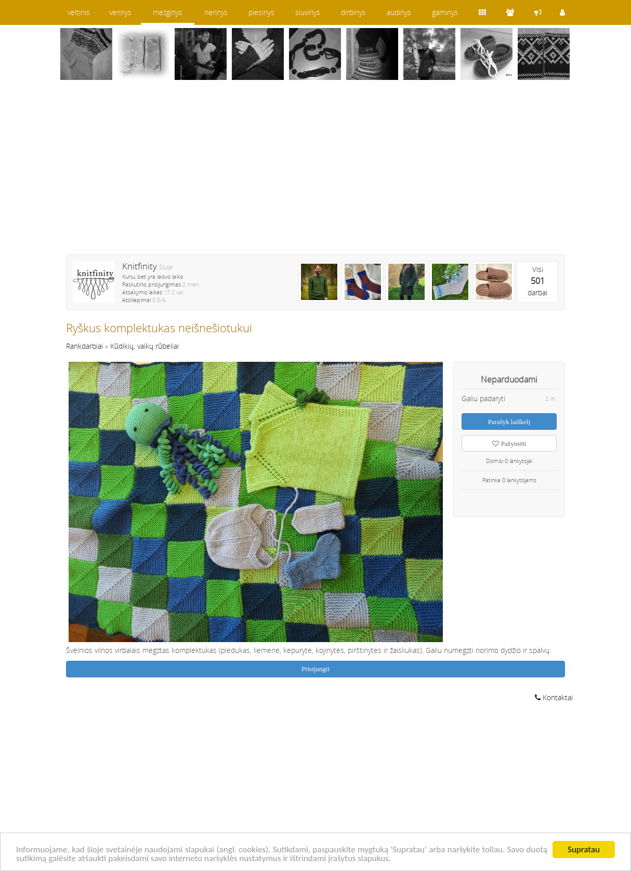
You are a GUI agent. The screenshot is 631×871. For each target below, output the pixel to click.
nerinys (216, 12)
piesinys (261, 12)
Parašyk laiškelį (509, 421)
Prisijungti (315, 668)
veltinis (79, 12)
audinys (399, 12)
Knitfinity (139, 266)
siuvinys (307, 12)
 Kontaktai (554, 697)
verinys (120, 12)
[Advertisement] (315, 174)
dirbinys (353, 12)
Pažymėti (509, 443)
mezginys (167, 12)
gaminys (445, 12)
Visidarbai (537, 280)
